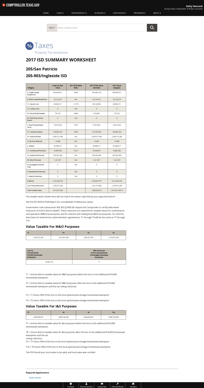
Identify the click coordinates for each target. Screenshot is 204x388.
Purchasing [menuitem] (119, 13)
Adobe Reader (35, 377)
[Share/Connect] (86, 385)
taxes (39, 45)
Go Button (152, 28)
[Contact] (71, 385)
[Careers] (133, 385)
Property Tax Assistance (51, 52)
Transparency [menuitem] (78, 13)
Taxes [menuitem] (59, 13)
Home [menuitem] (46, 13)
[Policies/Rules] (117, 385)
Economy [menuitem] (99, 13)
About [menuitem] (156, 13)
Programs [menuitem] (139, 13)
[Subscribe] (102, 385)
